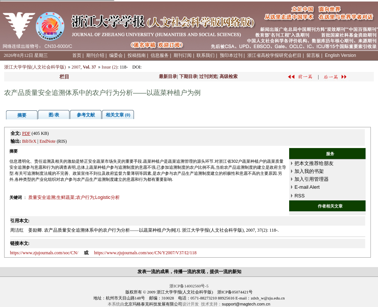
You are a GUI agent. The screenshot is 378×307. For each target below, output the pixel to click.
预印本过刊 (231, 55)
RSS (299, 196)
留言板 (313, 55)
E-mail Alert (306, 187)
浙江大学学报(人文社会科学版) (35, 67)
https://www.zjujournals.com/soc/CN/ (44, 252)
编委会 (116, 55)
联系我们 (206, 55)
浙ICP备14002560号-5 (188, 286)
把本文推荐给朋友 (314, 163)
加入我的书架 (309, 171)
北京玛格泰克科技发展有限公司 (153, 304)
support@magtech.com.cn (246, 304)
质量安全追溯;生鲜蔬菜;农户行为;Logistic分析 (74, 197)
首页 (76, 55)
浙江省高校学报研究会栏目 (274, 55)
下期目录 (188, 76)
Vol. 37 (89, 67)
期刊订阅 (183, 55)
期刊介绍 (95, 55)
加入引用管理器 (311, 179)
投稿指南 (137, 55)
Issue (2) (109, 67)
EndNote (48, 141)
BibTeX (29, 141)
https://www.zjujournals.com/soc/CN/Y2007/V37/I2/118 (145, 252)
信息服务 (160, 55)
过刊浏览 (208, 76)
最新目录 (168, 76)
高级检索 (228, 76)
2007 (76, 67)
